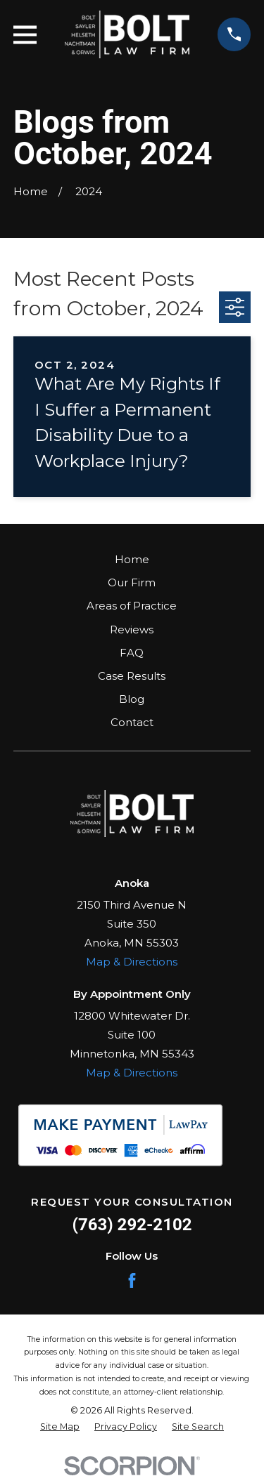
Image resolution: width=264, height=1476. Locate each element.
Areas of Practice (132, 605)
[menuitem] (60, 1427)
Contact (132, 722)
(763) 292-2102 (132, 1224)
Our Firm (132, 582)
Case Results (131, 676)
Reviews (131, 629)
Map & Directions (131, 961)
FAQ (132, 652)
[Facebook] (132, 1280)
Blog (131, 699)
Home (132, 559)
